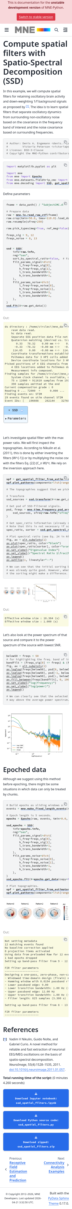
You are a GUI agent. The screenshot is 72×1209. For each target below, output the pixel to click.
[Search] (56, 30)
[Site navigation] (6, 30)
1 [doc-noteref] (27, 106)
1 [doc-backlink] (5, 1039)
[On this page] (65, 30)
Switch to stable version (36, 17)
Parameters (17, 419)
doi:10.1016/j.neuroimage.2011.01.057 (37, 1069)
